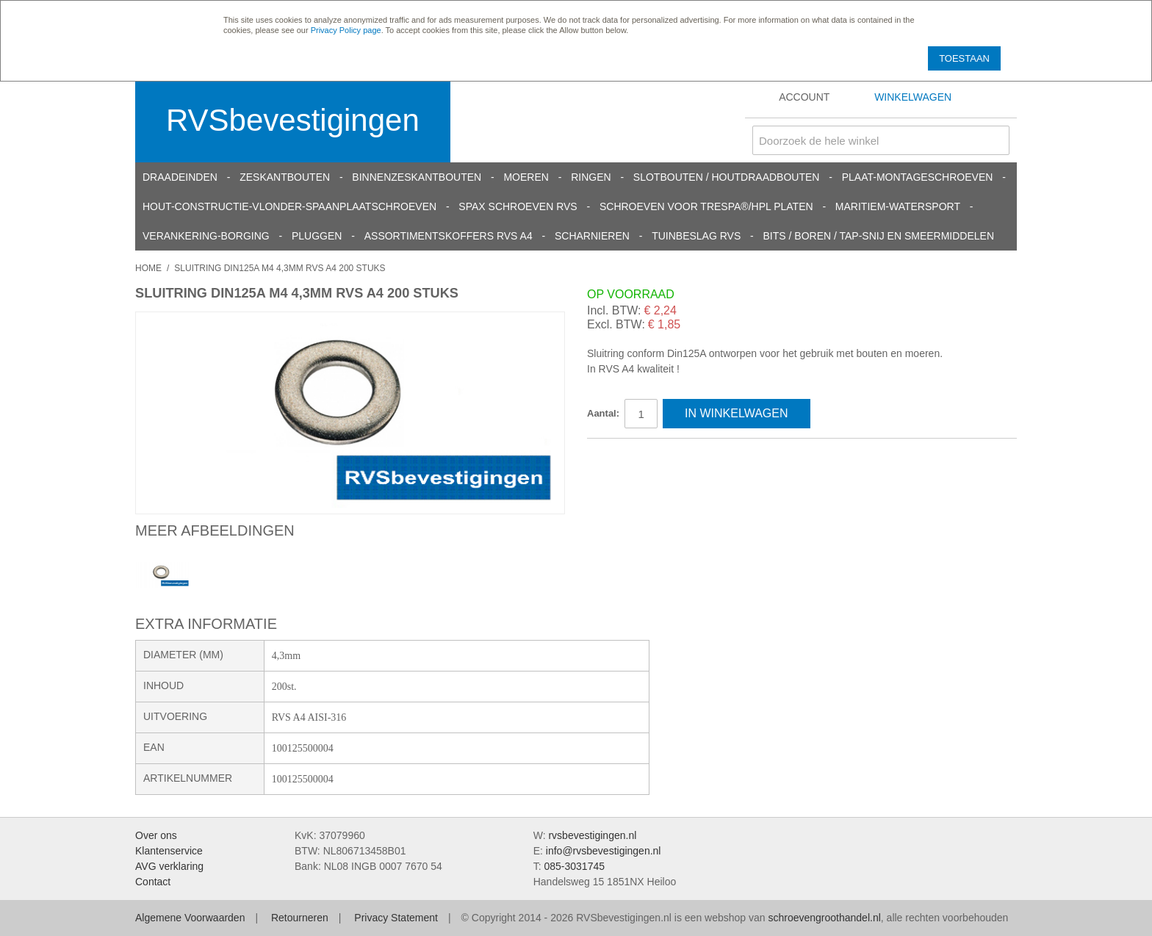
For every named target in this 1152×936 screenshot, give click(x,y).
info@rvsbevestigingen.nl (603, 851)
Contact (152, 882)
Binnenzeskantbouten (416, 177)
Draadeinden (180, 177)
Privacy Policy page (346, 30)
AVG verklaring (169, 866)
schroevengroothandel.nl (824, 918)
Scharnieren (592, 236)
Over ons (156, 835)
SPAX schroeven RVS (517, 206)
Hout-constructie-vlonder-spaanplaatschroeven (289, 206)
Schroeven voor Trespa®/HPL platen (706, 206)
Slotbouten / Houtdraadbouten (726, 177)
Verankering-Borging (206, 236)
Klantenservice (169, 851)
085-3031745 (574, 866)
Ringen (591, 177)
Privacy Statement (396, 918)
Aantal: (603, 413)
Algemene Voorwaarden (190, 918)
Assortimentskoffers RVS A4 (448, 236)
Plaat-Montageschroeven (917, 177)
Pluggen (317, 236)
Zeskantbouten (285, 177)
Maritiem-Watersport (897, 206)
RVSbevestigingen (293, 120)
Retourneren (299, 918)
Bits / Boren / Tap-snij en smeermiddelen (879, 236)
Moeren (525, 177)
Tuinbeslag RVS (696, 236)
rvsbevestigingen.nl (592, 835)
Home (148, 268)
